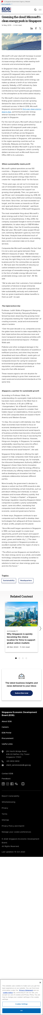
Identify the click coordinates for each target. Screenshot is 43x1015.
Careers (5, 727)
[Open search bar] (35, 9)
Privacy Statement (26, 990)
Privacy (5, 808)
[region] (21, 997)
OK (21, 1010)
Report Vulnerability (10, 796)
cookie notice (8, 992)
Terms (4, 814)
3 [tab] (23, 658)
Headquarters (26, 580)
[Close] (40, 982)
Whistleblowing (8, 802)
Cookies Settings (21, 1004)
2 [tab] (20, 658)
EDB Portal (6, 733)
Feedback (6, 779)
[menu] (40, 10)
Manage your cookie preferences (16, 832)
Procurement (7, 738)
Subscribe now (21, 693)
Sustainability (9, 580)
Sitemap (5, 820)
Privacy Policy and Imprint (13, 826)
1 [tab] (16, 658)
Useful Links (7, 744)
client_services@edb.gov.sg (18, 765)
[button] (6, 4)
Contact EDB (7, 774)
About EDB (7, 721)
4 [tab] (27, 658)
